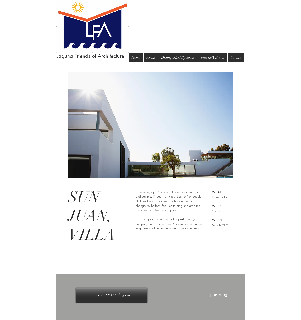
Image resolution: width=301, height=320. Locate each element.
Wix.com (195, 295)
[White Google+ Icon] (220, 295)
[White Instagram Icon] (226, 295)
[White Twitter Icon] (215, 295)
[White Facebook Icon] (210, 295)
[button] (150, 125)
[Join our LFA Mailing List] (111, 295)
